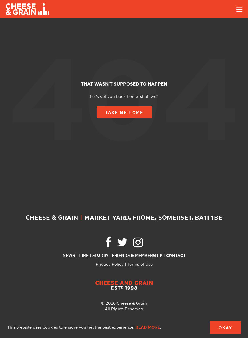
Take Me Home (124, 112)
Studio (100, 255)
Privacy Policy (110, 264)
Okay (225, 328)
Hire (84, 255)
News (69, 255)
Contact (176, 255)
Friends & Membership (137, 255)
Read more (147, 327)
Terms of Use (140, 264)
